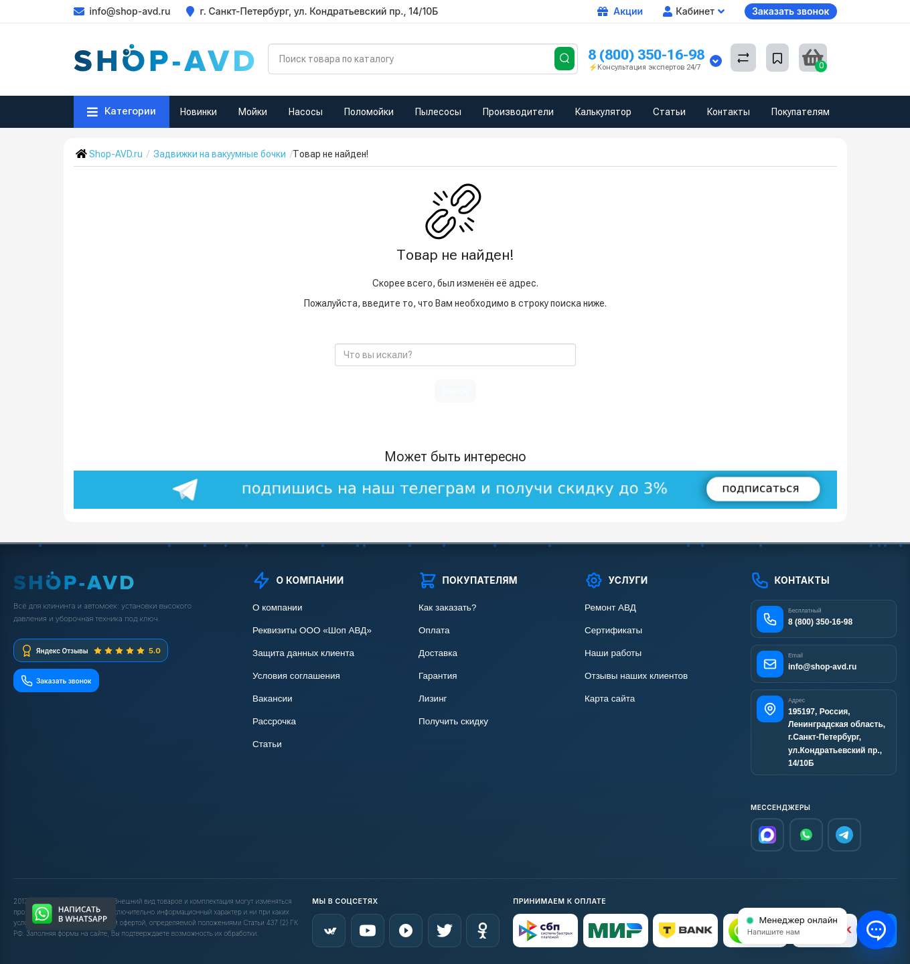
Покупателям (800, 111)
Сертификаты (613, 630)
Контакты (728, 111)
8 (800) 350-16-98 (646, 54)
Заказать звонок (791, 11)
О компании (277, 607)
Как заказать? (447, 607)
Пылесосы (438, 111)
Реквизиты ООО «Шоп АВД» (312, 630)
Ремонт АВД (610, 607)
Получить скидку (453, 721)
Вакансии (272, 699)
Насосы (306, 111)
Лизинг (433, 699)
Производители (518, 111)
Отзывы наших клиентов (636, 676)
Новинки (198, 111)
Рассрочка (274, 721)
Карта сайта (610, 699)
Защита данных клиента (303, 653)
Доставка (438, 653)
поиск (455, 391)
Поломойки (369, 111)
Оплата (434, 630)
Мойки (252, 111)
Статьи (669, 111)
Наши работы (613, 653)
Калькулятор (603, 111)
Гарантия (438, 676)
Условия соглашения (296, 676)
